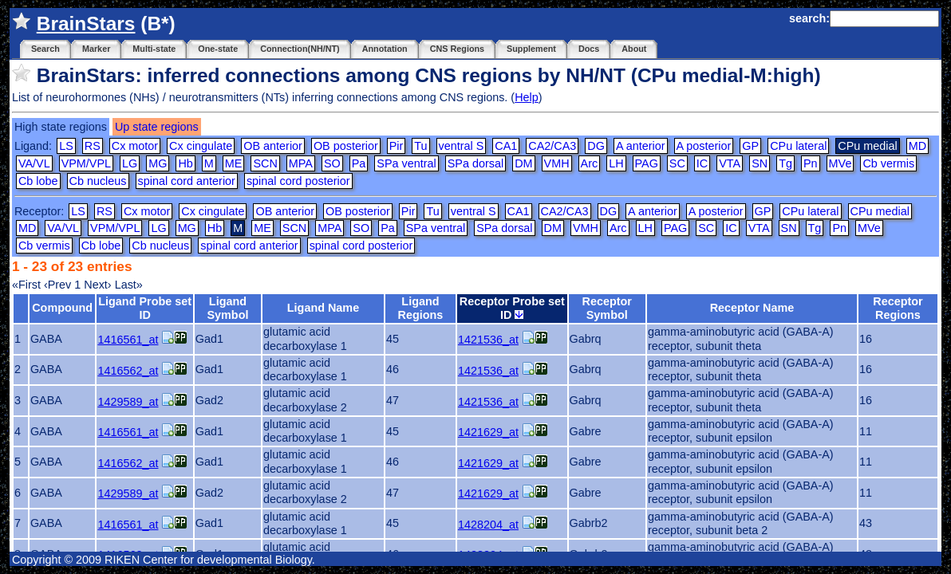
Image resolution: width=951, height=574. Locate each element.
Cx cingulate (200, 146)
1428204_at (488, 524)
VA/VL (34, 163)
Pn (810, 163)
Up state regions (157, 126)
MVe (840, 163)
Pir (396, 146)
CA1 (506, 146)
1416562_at (127, 370)
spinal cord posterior (298, 181)
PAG (646, 163)
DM (523, 163)
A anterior (640, 146)
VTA (729, 163)
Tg (785, 163)
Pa (359, 163)
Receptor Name (752, 307)
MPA (301, 163)
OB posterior (346, 146)
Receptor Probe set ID (512, 308)
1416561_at (127, 339)
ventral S (461, 146)
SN (760, 163)
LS (66, 146)
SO (332, 163)
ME (234, 163)
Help (527, 97)
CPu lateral (798, 146)
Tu (420, 146)
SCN (265, 163)
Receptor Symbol (607, 308)
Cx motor (135, 146)
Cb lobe (38, 181)
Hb (185, 163)
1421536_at (488, 339)
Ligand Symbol (227, 308)
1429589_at (127, 401)
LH (616, 163)
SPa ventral (406, 163)
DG (596, 146)
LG (129, 163)
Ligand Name (323, 307)
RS (93, 146)
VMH (557, 163)
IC (702, 163)
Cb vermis (888, 163)
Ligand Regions (421, 308)
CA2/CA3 (552, 146)
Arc (589, 163)
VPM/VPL (86, 163)
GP (750, 146)
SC (677, 163)
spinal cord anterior (186, 181)
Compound (62, 307)
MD (917, 146)
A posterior (704, 146)
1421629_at (488, 432)
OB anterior (272, 146)
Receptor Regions (897, 308)
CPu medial (880, 211)
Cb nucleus (98, 181)
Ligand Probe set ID (144, 308)
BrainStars (86, 23)
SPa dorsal (475, 163)
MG (157, 163)
